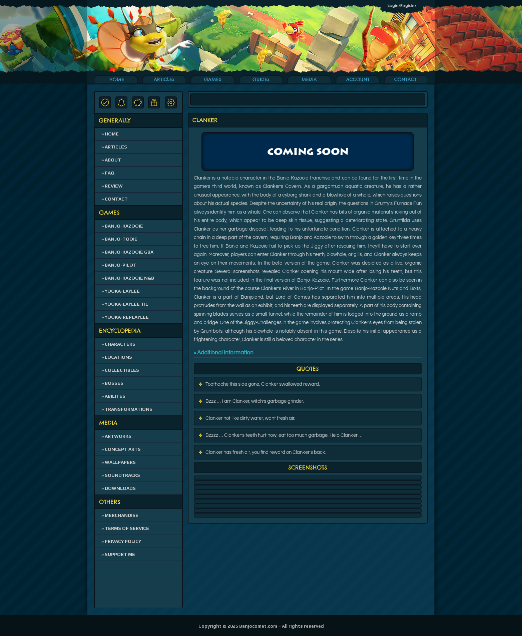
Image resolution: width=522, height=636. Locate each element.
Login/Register (402, 5)
